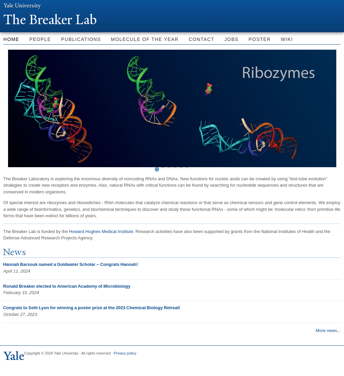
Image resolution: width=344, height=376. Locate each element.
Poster (260, 39)
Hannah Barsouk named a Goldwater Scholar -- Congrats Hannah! (70, 264)
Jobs (232, 39)
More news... (328, 330)
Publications (81, 39)
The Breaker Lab (53, 19)
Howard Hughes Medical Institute (101, 231)
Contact (201, 39)
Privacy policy (125, 353)
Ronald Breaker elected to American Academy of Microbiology (67, 286)
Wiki (287, 39)
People (40, 39)
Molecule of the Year (145, 39)
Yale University (22, 5)
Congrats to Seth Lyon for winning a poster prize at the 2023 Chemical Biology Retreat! (91, 307)
